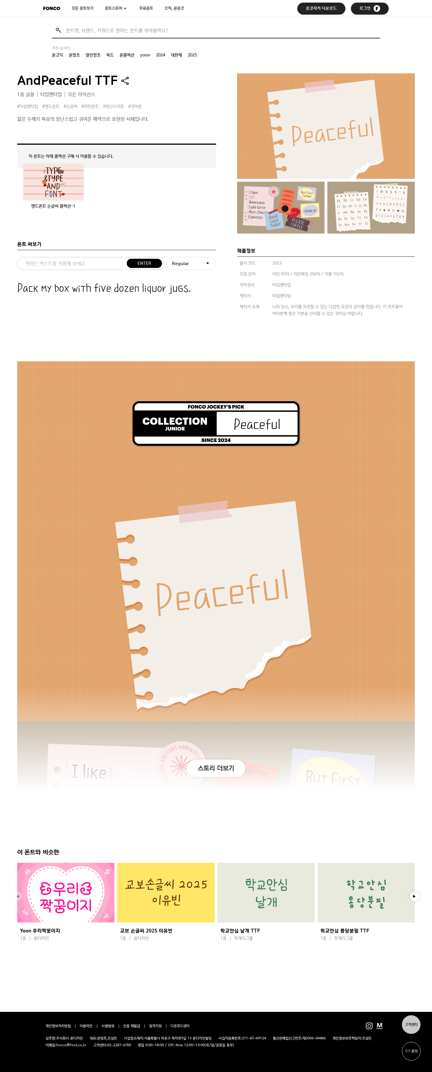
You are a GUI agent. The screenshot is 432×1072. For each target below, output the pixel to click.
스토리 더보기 (216, 768)
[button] (414, 896)
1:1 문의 (411, 1051)
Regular (180, 263)
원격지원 (155, 1026)
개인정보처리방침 (58, 1026)
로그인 (369, 8)
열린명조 (93, 55)
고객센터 (411, 1024)
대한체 (176, 55)
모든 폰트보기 (82, 8)
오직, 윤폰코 (174, 8)
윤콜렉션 (127, 55)
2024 (160, 55)
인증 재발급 (131, 1026)
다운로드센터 (180, 1026)
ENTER (144, 263)
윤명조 (74, 55)
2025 (192, 55)
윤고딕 (57, 55)
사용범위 (107, 1026)
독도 (110, 55)
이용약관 (86, 1026)
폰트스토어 (113, 8)
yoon (145, 55)
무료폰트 (146, 8)
